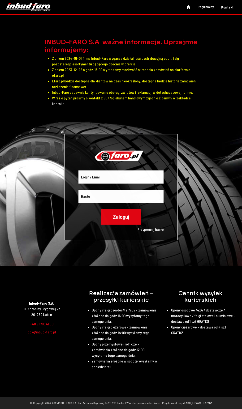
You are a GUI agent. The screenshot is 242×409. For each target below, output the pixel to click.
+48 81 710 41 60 (41, 324)
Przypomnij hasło (151, 236)
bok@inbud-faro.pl (42, 332)
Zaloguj (121, 223)
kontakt (58, 103)
